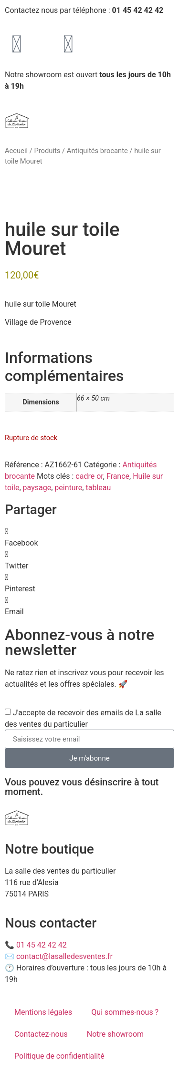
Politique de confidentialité (59, 1056)
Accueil (16, 150)
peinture (68, 487)
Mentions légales (43, 1012)
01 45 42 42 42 (41, 944)
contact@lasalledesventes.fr (64, 956)
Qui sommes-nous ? (124, 1012)
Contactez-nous (41, 1034)
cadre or (89, 476)
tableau (98, 487)
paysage (37, 487)
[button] (89, 537)
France (117, 476)
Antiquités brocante (97, 150)
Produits (47, 150)
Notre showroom (115, 1034)
